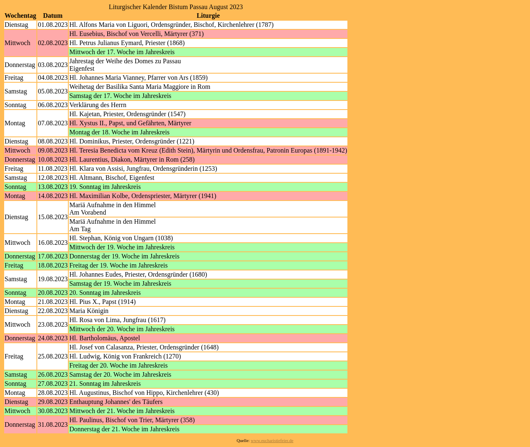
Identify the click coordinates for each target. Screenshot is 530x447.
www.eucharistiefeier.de (272, 440)
